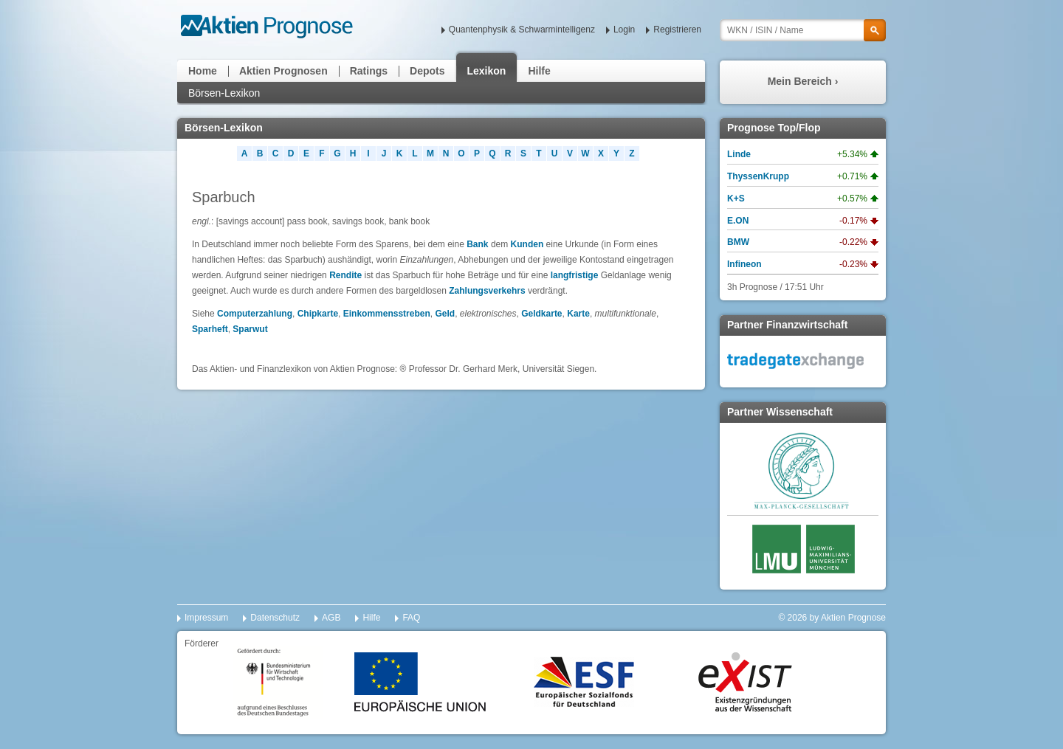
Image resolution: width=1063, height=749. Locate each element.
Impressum (206, 617)
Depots (427, 71)
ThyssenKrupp (758, 176)
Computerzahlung (254, 313)
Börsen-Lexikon (224, 93)
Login (624, 29)
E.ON (738, 220)
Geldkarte (541, 313)
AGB (331, 617)
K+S (736, 198)
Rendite (345, 275)
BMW (738, 242)
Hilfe (539, 71)
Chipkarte (317, 313)
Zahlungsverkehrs (487, 291)
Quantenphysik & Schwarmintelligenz (522, 29)
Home (202, 71)
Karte (578, 313)
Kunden (527, 244)
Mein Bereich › (803, 81)
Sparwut (250, 329)
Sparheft (210, 329)
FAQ (411, 617)
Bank (477, 244)
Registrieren (677, 29)
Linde (739, 154)
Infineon (744, 264)
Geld (445, 313)
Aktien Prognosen (283, 71)
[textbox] (803, 30)
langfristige (575, 275)
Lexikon (486, 71)
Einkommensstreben (386, 313)
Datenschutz (275, 617)
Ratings (369, 71)
